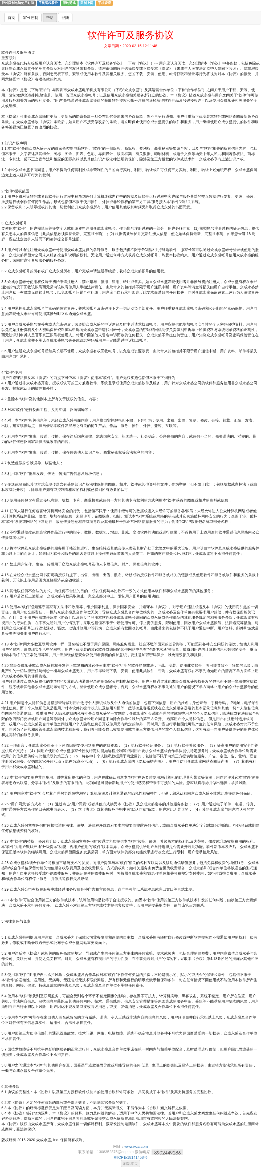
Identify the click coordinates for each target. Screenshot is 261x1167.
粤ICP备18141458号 (130, 1157)
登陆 (65, 17)
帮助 (50, 17)
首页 (11, 17)
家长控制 (30, 17)
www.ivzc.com (136, 1146)
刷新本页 (130, 1163)
